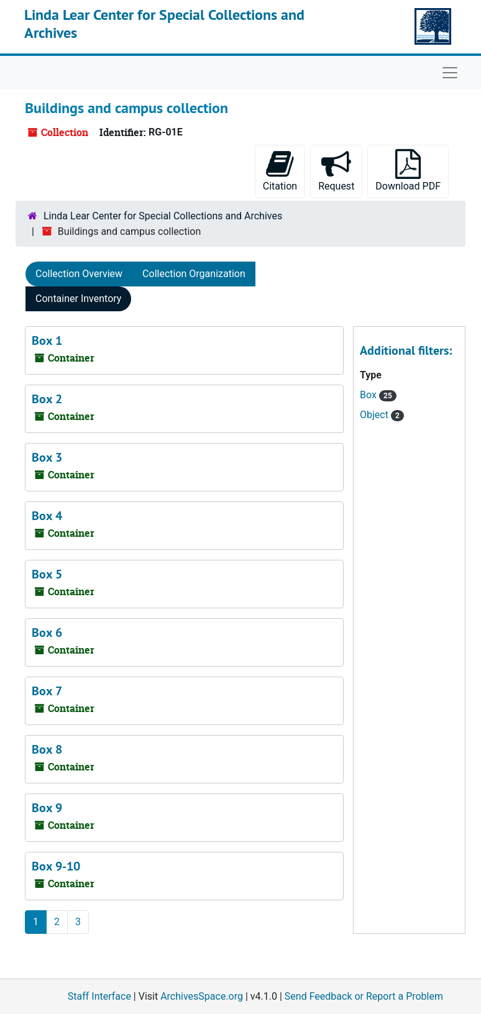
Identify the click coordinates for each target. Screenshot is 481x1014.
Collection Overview (78, 274)
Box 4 (47, 516)
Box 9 (47, 808)
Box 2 (47, 399)
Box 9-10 (56, 866)
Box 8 (47, 749)
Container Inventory (78, 298)
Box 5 (47, 574)
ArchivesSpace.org (201, 996)
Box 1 (47, 340)
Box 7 (47, 691)
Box (369, 395)
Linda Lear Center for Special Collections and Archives (164, 23)
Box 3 (47, 457)
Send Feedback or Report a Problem (364, 996)
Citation (280, 170)
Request (336, 170)
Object (375, 415)
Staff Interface (99, 996)
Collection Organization (193, 274)
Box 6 (47, 632)
